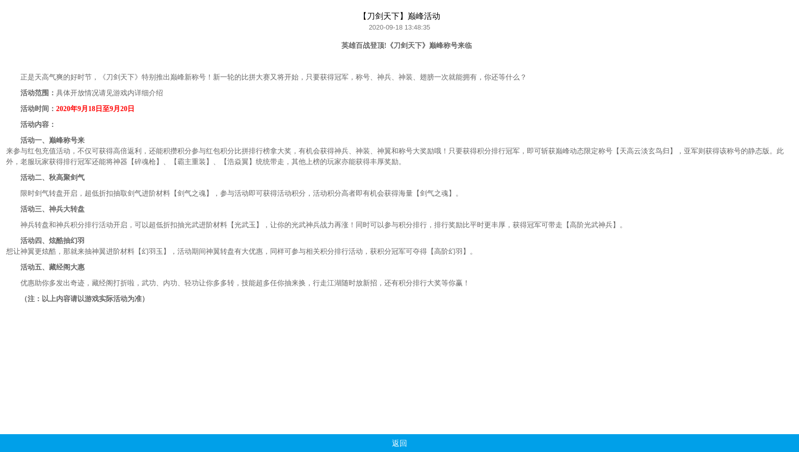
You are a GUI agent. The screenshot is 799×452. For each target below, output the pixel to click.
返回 (399, 443)
